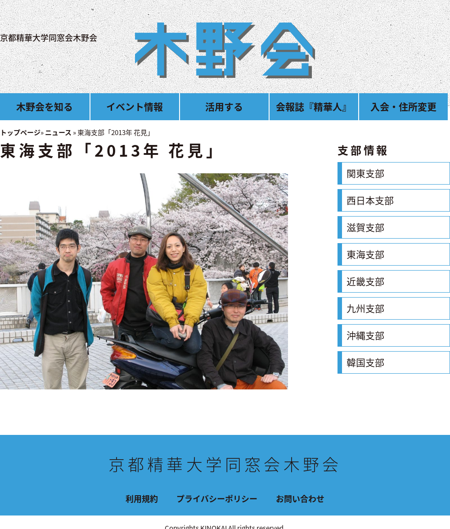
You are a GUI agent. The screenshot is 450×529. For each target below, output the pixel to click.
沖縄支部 (365, 335)
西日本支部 (370, 200)
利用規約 (142, 499)
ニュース (58, 132)
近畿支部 (365, 281)
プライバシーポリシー (216, 499)
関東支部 (365, 173)
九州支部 (365, 308)
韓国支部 (365, 362)
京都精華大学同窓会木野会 (48, 38)
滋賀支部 (365, 227)
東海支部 (365, 254)
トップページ (20, 132)
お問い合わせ (300, 499)
